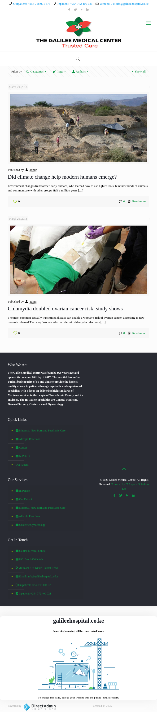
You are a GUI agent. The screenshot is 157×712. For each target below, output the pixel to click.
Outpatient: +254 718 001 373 (31, 3)
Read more (139, 201)
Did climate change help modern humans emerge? (62, 177)
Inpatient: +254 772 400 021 (74, 3)
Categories (36, 71)
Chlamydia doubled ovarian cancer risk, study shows (65, 309)
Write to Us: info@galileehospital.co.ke (124, 3)
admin (33, 170)
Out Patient (22, 464)
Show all (138, 71)
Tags (59, 71)
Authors (80, 71)
